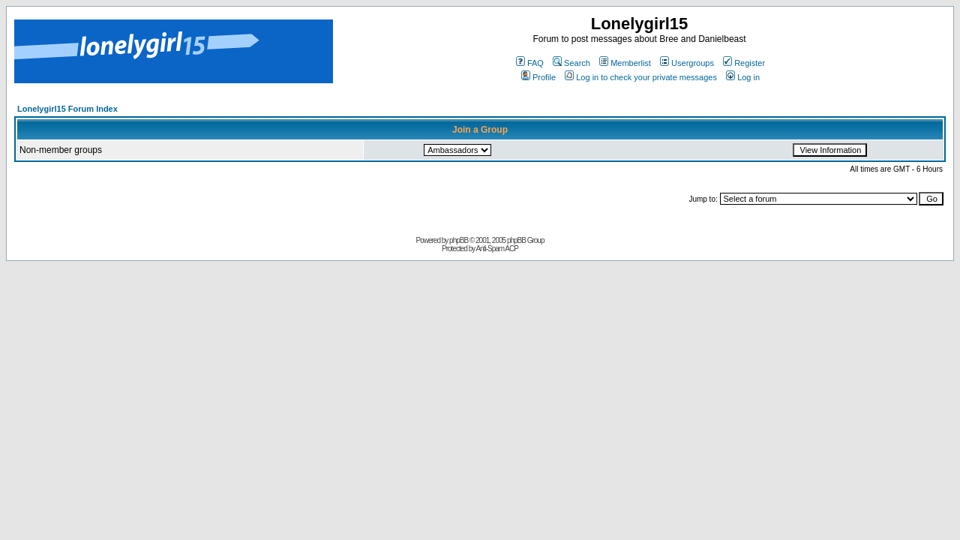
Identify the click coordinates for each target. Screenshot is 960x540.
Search (571, 63)
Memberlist (625, 63)
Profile (538, 77)
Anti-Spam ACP (497, 248)
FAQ (530, 63)
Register (744, 63)
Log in (743, 77)
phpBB (458, 240)
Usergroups (687, 63)
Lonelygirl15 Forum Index (67, 108)
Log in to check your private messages (641, 77)
